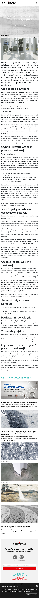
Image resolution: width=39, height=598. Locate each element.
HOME (2, 35)
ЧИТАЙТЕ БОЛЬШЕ (31, 595)
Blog (6, 35)
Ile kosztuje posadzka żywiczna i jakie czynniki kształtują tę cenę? (19, 37)
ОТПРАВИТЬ (19, 569)
